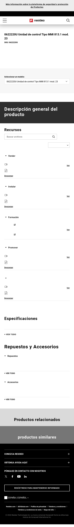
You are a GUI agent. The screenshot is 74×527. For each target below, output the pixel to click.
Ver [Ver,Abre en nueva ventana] (68, 165)
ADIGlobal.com (23, 506)
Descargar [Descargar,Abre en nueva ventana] (8, 176)
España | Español (22, 497)
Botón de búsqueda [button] (68, 20)
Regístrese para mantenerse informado (37, 488)
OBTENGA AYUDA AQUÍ (19, 462)
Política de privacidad (38, 506)
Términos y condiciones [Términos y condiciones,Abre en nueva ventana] (57, 506)
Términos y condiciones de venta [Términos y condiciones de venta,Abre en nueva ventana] (29, 510)
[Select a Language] (59, 145)
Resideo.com (10, 506)
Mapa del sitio (49, 510)
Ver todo (11, 334)
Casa (37, 20)
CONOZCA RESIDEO (18, 453)
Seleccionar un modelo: (14, 76)
